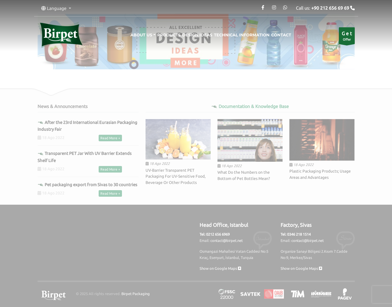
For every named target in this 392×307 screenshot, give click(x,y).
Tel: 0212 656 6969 (215, 234)
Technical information (246, 35)
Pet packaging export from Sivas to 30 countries (87, 184)
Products (164, 35)
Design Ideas (197, 35)
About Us (133, 35)
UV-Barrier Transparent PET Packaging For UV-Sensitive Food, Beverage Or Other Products (176, 176)
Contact (290, 35)
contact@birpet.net (226, 240)
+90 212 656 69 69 (330, 8)
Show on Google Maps (220, 268)
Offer (347, 37)
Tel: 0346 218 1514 (296, 234)
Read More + (110, 138)
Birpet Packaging (135, 294)
